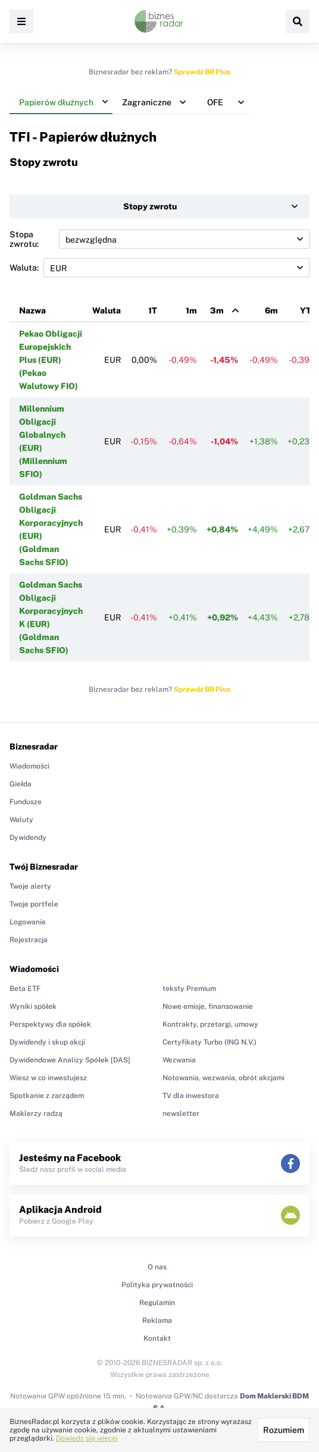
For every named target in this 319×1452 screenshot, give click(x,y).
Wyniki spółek (33, 1006)
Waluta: (159, 267)
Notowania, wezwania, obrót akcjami (223, 1078)
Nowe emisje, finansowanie (207, 1006)
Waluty (21, 820)
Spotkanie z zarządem (47, 1096)
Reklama (157, 1320)
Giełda (21, 784)
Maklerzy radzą (36, 1113)
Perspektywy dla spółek (50, 1024)
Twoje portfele (34, 904)
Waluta (106, 310)
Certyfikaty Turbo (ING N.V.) (209, 1042)
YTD (308, 310)
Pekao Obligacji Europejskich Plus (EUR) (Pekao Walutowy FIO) (50, 360)
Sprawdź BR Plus (202, 72)
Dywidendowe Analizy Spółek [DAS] (70, 1060)
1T (152, 310)
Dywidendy (28, 837)
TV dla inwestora (190, 1096)
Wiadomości (29, 766)
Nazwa (32, 310)
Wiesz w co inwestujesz (48, 1078)
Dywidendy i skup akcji (47, 1042)
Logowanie (28, 922)
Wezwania (179, 1060)
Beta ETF (25, 988)
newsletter (180, 1113)
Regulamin (157, 1303)
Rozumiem (283, 1430)
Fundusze (26, 802)
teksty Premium (189, 988)
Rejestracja (29, 940)
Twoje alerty (30, 886)
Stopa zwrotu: (159, 239)
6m (271, 310)
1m (191, 310)
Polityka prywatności (157, 1285)
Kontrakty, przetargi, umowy (210, 1024)
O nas (157, 1267)
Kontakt (157, 1338)
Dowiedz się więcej (87, 1438)
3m (217, 310)
